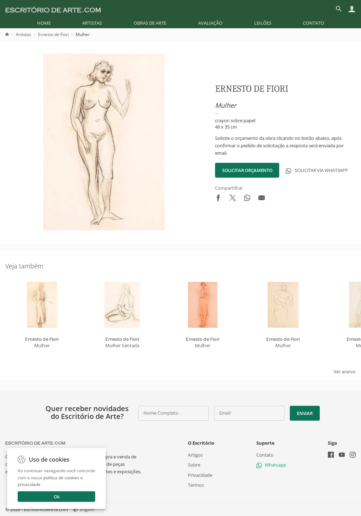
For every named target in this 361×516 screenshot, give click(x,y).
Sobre (194, 465)
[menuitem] (44, 23)
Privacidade (200, 474)
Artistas (92, 23)
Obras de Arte (150, 23)
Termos (196, 484)
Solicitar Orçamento (247, 170)
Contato (313, 23)
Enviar (304, 413)
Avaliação (210, 23)
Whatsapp (271, 465)
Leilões (262, 23)
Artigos (195, 455)
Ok (57, 496)
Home (44, 23)
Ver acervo (345, 371)
